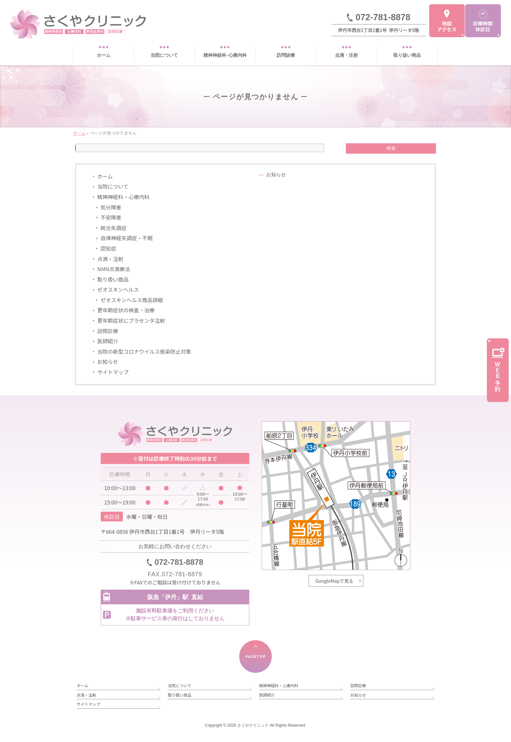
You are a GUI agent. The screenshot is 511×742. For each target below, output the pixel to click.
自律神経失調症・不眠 (127, 238)
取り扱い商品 (113, 279)
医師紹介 (107, 341)
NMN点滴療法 (113, 269)
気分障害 (111, 207)
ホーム (105, 176)
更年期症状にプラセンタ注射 (131, 320)
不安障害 (111, 217)
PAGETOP (255, 656)
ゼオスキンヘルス (118, 289)
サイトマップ (113, 372)
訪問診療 (107, 331)
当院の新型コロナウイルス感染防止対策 (144, 351)
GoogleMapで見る (334, 581)
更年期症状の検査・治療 (126, 310)
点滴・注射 (110, 259)
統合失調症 (114, 228)
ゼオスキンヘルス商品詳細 (132, 300)
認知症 (108, 248)
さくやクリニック (253, 725)
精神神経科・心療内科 (123, 197)
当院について (113, 186)
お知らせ (107, 361)
